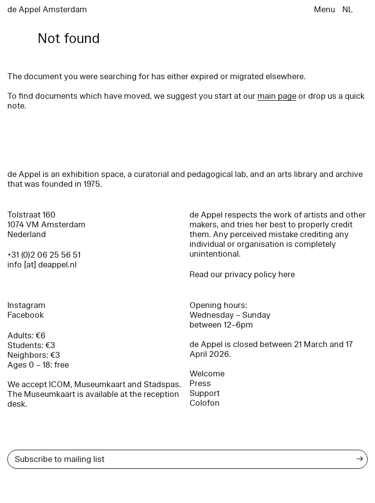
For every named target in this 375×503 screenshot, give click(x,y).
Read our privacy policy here (242, 274)
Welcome (207, 373)
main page (276, 96)
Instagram (26, 305)
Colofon (204, 403)
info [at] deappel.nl (42, 264)
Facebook (25, 315)
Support (204, 393)
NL (347, 9)
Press (200, 383)
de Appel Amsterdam (47, 9)
